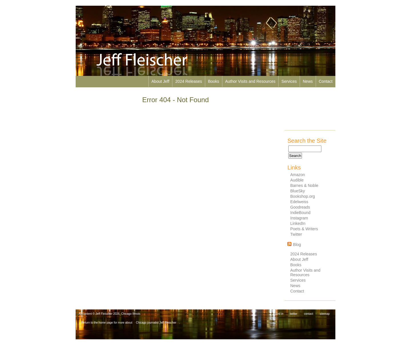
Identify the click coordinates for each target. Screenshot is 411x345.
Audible (297, 180)
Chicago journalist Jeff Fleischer (156, 322)
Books (213, 81)
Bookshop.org (302, 196)
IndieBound (300, 212)
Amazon (297, 174)
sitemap (325, 313)
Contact (326, 81)
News (308, 81)
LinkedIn (297, 223)
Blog (297, 244)
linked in (278, 313)
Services (289, 81)
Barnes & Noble (304, 185)
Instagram (299, 218)
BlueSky (297, 191)
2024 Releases (188, 81)
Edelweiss (299, 201)
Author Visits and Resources (250, 81)
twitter (294, 313)
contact (308, 313)
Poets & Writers (304, 229)
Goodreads (300, 207)
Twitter (296, 234)
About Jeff (161, 81)
